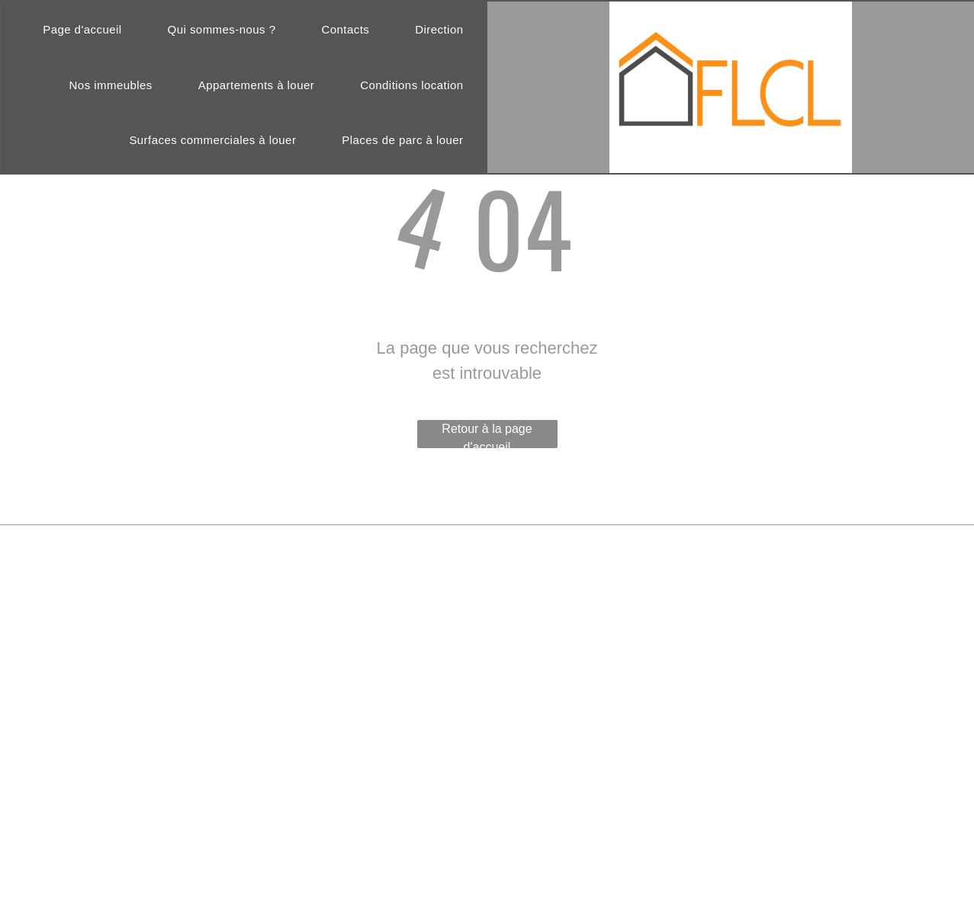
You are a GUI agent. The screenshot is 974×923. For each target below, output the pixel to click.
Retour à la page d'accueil (487, 435)
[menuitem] (82, 30)
